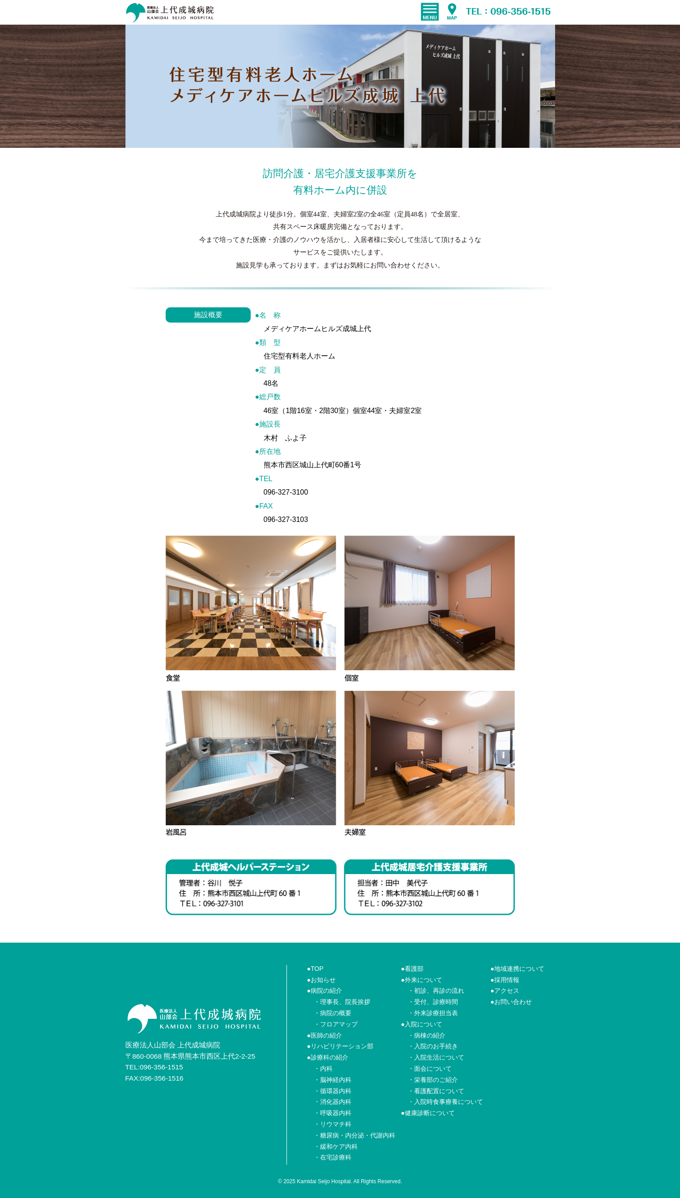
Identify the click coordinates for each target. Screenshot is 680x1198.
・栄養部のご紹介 (433, 1079)
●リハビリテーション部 (340, 1046)
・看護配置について (436, 1091)
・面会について (430, 1068)
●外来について (421, 979)
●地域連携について (517, 968)
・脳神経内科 (332, 1079)
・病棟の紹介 (426, 1035)
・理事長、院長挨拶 (342, 1001)
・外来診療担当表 (433, 1013)
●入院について (421, 1024)
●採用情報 (505, 979)
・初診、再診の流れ (436, 990)
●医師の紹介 (324, 1035)
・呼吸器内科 (332, 1112)
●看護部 (412, 968)
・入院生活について (436, 1057)
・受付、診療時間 (433, 1001)
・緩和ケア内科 (336, 1146)
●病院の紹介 (324, 990)
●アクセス (505, 990)
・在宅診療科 (332, 1157)
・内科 (323, 1068)
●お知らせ (321, 979)
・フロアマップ (336, 1024)
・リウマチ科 (332, 1124)
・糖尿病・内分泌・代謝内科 (354, 1135)
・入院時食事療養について (445, 1101)
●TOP (315, 968)
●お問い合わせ (511, 1001)
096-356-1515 (161, 1067)
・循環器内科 (332, 1091)
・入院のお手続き (433, 1046)
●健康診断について (428, 1112)
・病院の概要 (332, 1013)
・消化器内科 (332, 1101)
